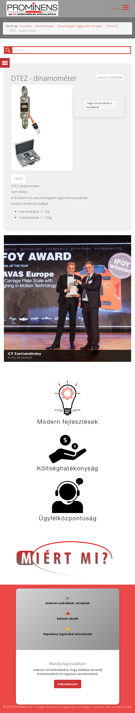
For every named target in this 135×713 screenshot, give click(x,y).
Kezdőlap (26, 26)
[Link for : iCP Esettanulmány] (67, 298)
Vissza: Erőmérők (110, 77)
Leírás (18, 178)
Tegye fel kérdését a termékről (99, 105)
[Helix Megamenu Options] (120, 8)
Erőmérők (112, 26)
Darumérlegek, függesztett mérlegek (79, 26)
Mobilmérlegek (44, 26)
